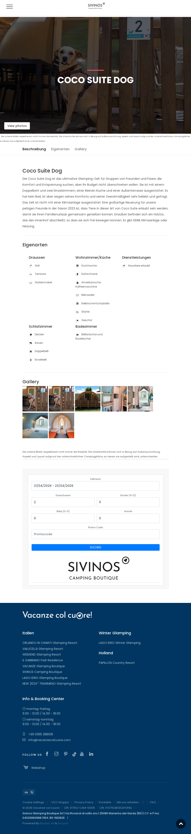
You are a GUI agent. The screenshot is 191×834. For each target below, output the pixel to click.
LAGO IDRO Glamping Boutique (45, 678)
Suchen (95, 547)
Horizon (63, 823)
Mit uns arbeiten (128, 802)
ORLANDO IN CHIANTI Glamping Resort (49, 643)
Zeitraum (95, 479)
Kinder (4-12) (128, 495)
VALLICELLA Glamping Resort (42, 649)
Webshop (33, 767)
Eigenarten (60, 149)
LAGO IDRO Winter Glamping (120, 643)
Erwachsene (63, 495)
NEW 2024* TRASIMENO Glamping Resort (51, 683)
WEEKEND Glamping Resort (41, 654)
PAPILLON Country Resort (117, 663)
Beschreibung (34, 149)
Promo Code (95, 527)
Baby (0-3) (63, 511)
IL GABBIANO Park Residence (42, 660)
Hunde (128, 511)
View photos (17, 126)
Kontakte (105, 802)
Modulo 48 (47, 823)
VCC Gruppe (60, 802)
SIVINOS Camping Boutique (42, 672)
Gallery (81, 149)
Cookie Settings (33, 802)
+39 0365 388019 (37, 734)
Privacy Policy (84, 802)
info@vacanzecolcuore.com (46, 740)
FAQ (153, 802)
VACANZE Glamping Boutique (43, 666)
